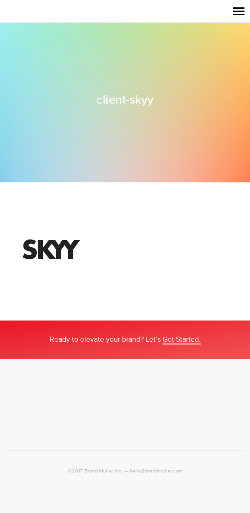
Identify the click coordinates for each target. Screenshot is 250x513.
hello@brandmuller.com (156, 471)
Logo (15, 11)
